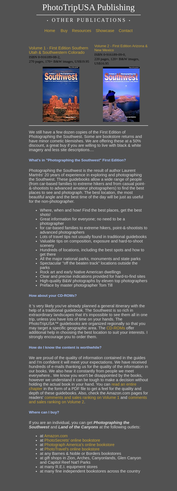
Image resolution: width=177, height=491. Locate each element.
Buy (64, 30)
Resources (81, 30)
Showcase (105, 30)
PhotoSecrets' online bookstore (72, 440)
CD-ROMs (116, 328)
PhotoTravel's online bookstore (71, 449)
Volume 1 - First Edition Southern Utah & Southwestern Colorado (58, 50)
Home (49, 30)
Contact (126, 30)
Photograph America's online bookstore (79, 444)
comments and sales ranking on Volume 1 (82, 397)
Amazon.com (56, 436)
